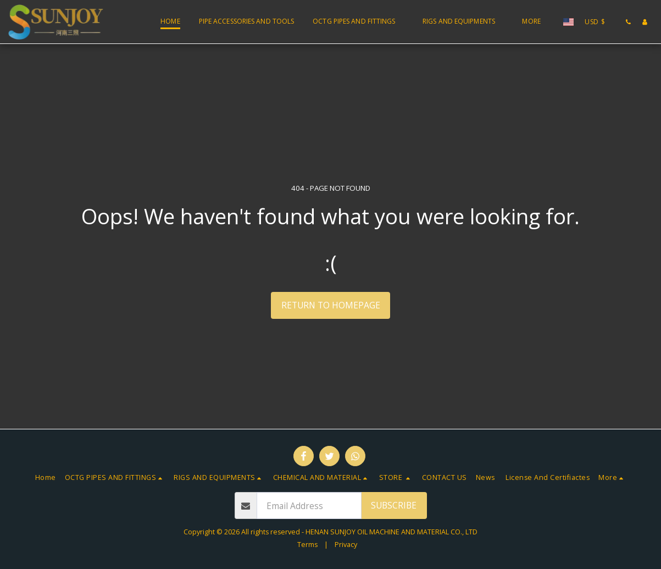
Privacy (346, 544)
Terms (307, 544)
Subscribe (393, 505)
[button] (358, 22)
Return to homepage (330, 305)
